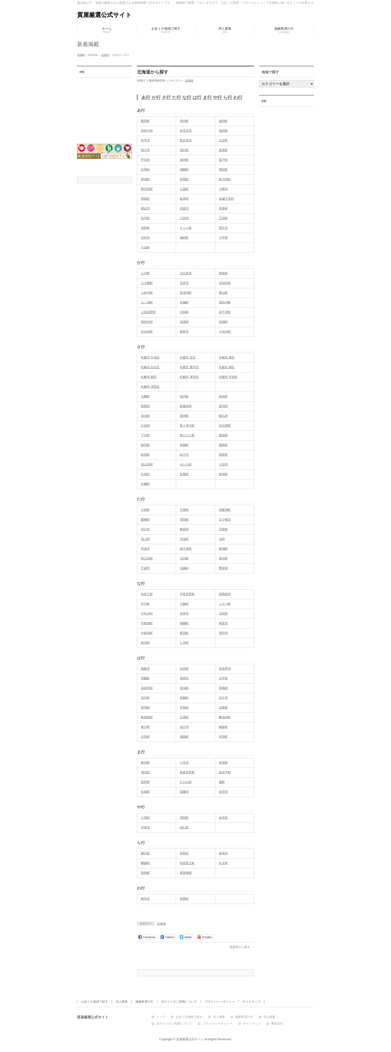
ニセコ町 (225, 604)
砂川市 (184, 454)
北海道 (189, 80)
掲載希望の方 (144, 1001)
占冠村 (145, 425)
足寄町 (145, 169)
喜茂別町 (186, 292)
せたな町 (186, 464)
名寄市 (184, 613)
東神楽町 (147, 717)
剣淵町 (223, 322)
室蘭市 (184, 791)
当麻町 (184, 568)
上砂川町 (147, 292)
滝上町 (145, 539)
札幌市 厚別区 (189, 377)
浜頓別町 (147, 688)
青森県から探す (241, 947)
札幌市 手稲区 (228, 377)
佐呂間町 (225, 425)
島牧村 (145, 406)
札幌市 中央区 (150, 357)
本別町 (223, 736)
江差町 (184, 189)
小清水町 (225, 331)
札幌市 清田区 (150, 386)
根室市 (223, 623)
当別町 (184, 558)
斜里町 (145, 454)
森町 (222, 782)
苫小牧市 (225, 519)
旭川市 (145, 150)
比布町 (184, 668)
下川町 (145, 435)
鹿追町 (223, 435)
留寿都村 (186, 873)
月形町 (184, 510)
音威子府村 (226, 198)
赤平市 (145, 140)
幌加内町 (225, 717)
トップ (160, 1017)
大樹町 (145, 510)
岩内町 (184, 121)
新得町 (184, 416)
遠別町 (223, 121)
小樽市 (223, 189)
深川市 (184, 727)
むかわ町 (186, 782)
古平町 (223, 678)
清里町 (184, 322)
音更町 (223, 208)
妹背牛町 (225, 772)
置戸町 (223, 160)
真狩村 (145, 782)
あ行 (145, 97)
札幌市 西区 (149, 377)
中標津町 (147, 623)
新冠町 (184, 633)
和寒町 (184, 898)
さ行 (166, 97)
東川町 (145, 727)
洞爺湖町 (225, 510)
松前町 (145, 791)
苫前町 (223, 529)
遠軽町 (184, 237)
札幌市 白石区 (150, 367)
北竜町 (223, 707)
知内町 (184, 396)
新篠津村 (186, 406)
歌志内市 (186, 140)
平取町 (184, 707)
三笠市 (184, 762)
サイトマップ (251, 1001)
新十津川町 (187, 425)
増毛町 (145, 772)
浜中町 (145, 698)
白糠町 (145, 484)
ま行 (207, 97)
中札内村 (147, 613)
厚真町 (145, 198)
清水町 (145, 416)
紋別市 (223, 791)
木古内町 (147, 331)
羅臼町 (145, 853)
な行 (186, 97)
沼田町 (223, 613)
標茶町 (223, 454)
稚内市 (145, 898)
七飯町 (184, 604)
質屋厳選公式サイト (104, 14)
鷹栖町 (145, 519)
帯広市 (223, 228)
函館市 (145, 668)
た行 (176, 97)
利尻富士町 (187, 863)
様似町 (223, 396)
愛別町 (145, 121)
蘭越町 (145, 863)
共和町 (184, 312)
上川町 (145, 273)
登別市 (223, 633)
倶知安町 (225, 283)
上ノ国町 (147, 302)
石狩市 (145, 237)
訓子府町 (225, 312)
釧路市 (184, 331)
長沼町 (145, 642)
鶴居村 (184, 529)
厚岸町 (145, 179)
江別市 (184, 218)
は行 (197, 97)
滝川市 (145, 529)
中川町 (145, 604)
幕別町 (145, 762)
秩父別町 (147, 558)
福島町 (184, 736)
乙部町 (223, 218)
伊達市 (145, 548)
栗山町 (223, 292)
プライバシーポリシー (220, 1001)
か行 (156, 97)
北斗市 (223, 698)
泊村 (222, 539)
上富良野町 (148, 312)
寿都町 (184, 445)
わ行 (237, 97)
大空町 (223, 140)
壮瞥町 (184, 474)
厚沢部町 (147, 189)
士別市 (223, 464)
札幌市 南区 (227, 367)
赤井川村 (147, 130)
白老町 (145, 474)
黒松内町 (225, 302)
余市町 (223, 817)
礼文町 (223, 863)
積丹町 (145, 445)
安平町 (145, 218)
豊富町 (223, 568)
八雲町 (145, 817)
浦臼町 (184, 150)
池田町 (145, 228)
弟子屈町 (186, 548)
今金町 (145, 247)
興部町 (223, 169)
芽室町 (223, 762)
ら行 (227, 97)
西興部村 (225, 594)
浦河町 (184, 160)
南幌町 (184, 623)
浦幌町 (184, 169)
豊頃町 (223, 558)
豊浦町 (223, 548)
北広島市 (186, 273)
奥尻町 (223, 150)
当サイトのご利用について (179, 1001)
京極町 (184, 302)
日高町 (145, 736)
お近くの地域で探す (94, 1001)
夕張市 (145, 827)
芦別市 (145, 160)
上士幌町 (147, 283)
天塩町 (184, 539)
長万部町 (225, 179)
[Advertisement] (104, 107)
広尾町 (184, 717)
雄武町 (223, 130)
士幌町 (145, 396)
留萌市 (223, 853)
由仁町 (184, 827)
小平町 (223, 237)
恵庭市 (184, 208)
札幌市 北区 (188, 357)
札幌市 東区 (227, 357)
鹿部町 (223, 445)
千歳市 (145, 568)
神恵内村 (147, 322)
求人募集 (122, 1001)
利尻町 (184, 853)
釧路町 (223, 273)
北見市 (184, 283)
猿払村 (223, 416)
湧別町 (184, 817)
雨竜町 (184, 179)
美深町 (184, 688)
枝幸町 (184, 198)
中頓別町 (147, 633)
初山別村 (147, 464)
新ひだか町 (187, 435)
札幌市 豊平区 (189, 367)
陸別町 (145, 873)
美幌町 (184, 698)
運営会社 (277, 1023)
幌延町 (223, 727)
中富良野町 (187, 594)
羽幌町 (145, 678)
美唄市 (184, 678)
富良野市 (225, 668)
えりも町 (186, 228)
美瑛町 (145, 707)
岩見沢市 (186, 130)
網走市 (145, 208)
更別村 (223, 406)
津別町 (184, 519)
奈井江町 (147, 594)
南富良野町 (187, 772)
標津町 (223, 474)
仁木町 (184, 642)
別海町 (223, 688)
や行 (217, 97)
